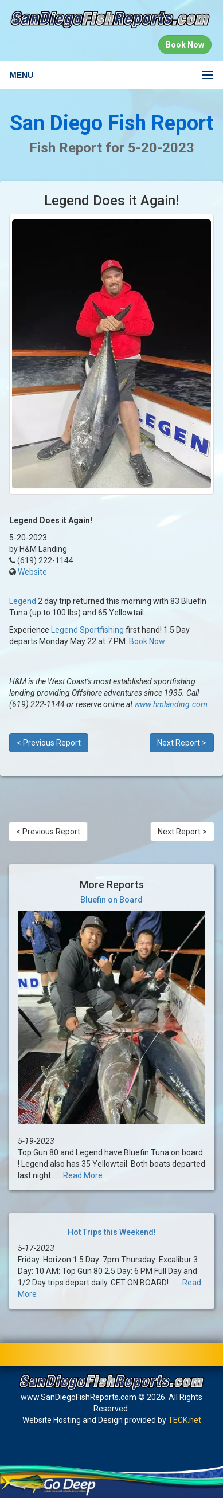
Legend (22, 601)
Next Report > (181, 742)
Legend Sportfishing (87, 629)
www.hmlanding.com (171, 704)
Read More (83, 1175)
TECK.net (184, 1420)
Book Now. (147, 641)
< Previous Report (49, 742)
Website (32, 572)
